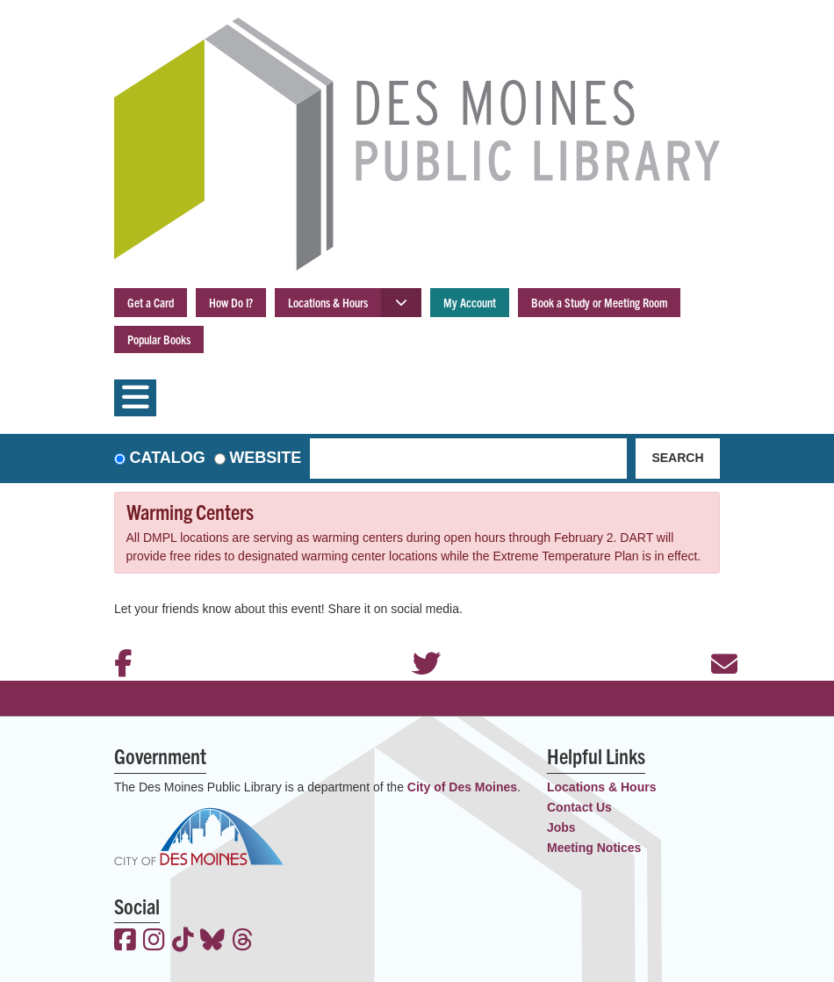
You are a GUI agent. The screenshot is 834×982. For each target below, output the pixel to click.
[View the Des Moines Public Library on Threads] (243, 942)
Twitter (417, 640)
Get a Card (150, 302)
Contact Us (579, 807)
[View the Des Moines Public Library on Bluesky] (212, 942)
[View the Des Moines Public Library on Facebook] (125, 942)
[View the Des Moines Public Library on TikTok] (183, 942)
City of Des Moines (462, 787)
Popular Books (159, 339)
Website (265, 457)
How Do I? (231, 302)
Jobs (561, 827)
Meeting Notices (594, 848)
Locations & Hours (328, 302)
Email (715, 640)
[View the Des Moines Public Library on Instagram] (154, 942)
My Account (469, 302)
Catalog (167, 457)
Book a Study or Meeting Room (599, 302)
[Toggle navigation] (135, 397)
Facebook (118, 640)
